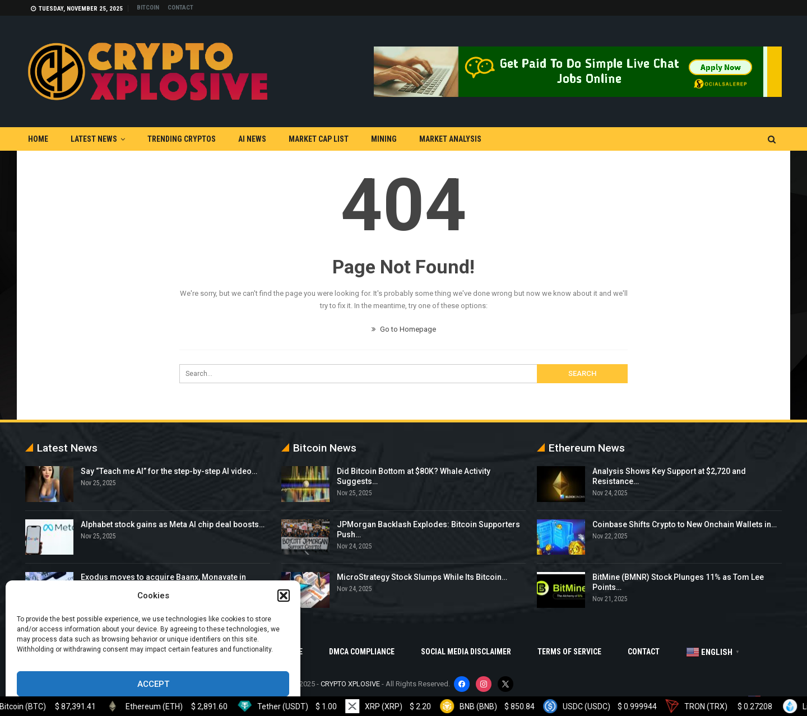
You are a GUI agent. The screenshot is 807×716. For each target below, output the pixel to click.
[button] (283, 595)
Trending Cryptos (181, 138)
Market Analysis (450, 138)
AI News (252, 138)
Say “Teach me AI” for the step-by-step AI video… (169, 471)
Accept (153, 684)
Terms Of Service (569, 651)
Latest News (94, 138)
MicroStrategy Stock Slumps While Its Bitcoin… (422, 577)
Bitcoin (148, 7)
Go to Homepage (404, 329)
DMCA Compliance (362, 651)
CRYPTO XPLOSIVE (350, 684)
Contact (180, 7)
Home (38, 138)
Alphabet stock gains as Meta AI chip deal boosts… (173, 524)
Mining (384, 138)
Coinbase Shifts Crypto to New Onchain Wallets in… (684, 524)
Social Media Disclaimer (466, 651)
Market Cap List (319, 138)
